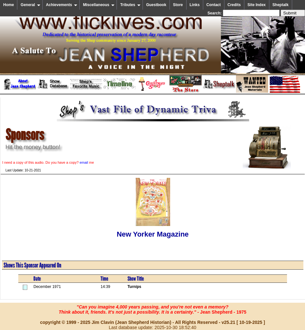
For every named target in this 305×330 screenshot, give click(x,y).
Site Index (257, 5)
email (84, 162)
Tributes (130, 5)
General (30, 5)
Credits (234, 5)
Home (8, 5)
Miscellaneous (99, 5)
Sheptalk (281, 5)
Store (178, 5)
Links (195, 5)
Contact (213, 5)
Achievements (61, 5)
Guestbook (156, 5)
